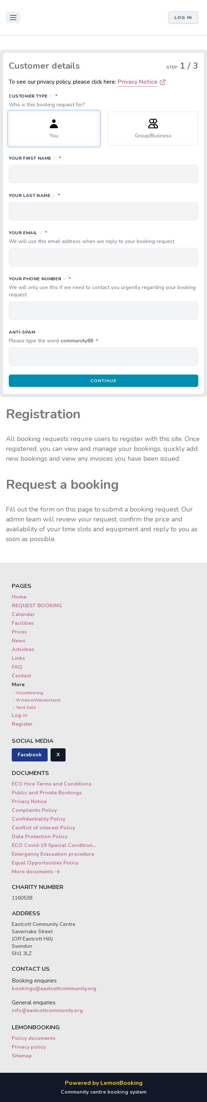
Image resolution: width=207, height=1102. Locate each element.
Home (19, 596)
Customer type (103, 100)
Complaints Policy (34, 810)
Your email (103, 237)
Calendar (23, 614)
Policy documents (33, 1038)
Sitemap (22, 1055)
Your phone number (103, 287)
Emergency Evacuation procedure (53, 854)
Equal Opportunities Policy (45, 862)
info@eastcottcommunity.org (47, 1010)
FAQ (17, 667)
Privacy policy (29, 1047)
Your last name (67, 195)
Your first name (67, 158)
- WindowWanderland (36, 700)
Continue (103, 381)
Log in (183, 17)
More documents (36, 871)
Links (18, 658)
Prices (19, 631)
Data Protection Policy (39, 836)
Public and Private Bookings (47, 792)
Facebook (30, 754)
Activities (23, 649)
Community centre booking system (104, 1091)
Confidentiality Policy (38, 819)
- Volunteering (27, 693)
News (18, 640)
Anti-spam (86, 337)
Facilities (23, 623)
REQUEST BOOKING (37, 605)
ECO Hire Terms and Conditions (51, 783)
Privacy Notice (138, 82)
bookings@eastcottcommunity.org (54, 988)
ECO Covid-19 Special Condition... (54, 845)
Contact (21, 675)
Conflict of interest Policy (43, 827)
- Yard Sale (24, 707)
